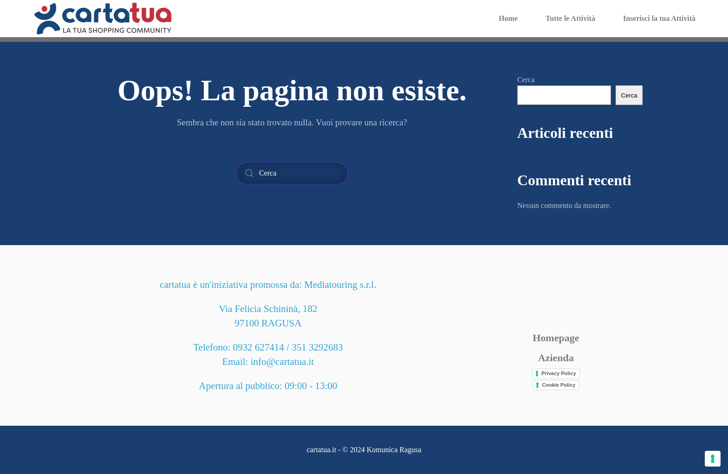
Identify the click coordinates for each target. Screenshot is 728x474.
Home (508, 18)
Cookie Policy (558, 385)
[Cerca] (292, 173)
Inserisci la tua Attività (659, 18)
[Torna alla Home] (103, 18)
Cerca (525, 80)
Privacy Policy (558, 373)
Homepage (556, 338)
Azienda (556, 358)
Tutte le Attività (570, 18)
